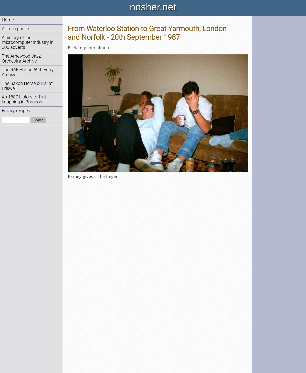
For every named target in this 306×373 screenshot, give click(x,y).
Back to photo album (88, 47)
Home (8, 20)
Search (38, 120)
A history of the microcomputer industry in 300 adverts (27, 42)
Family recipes (16, 110)
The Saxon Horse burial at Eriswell (27, 86)
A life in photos (16, 28)
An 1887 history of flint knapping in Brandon (24, 99)
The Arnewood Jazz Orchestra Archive (21, 59)
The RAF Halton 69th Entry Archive (28, 72)
